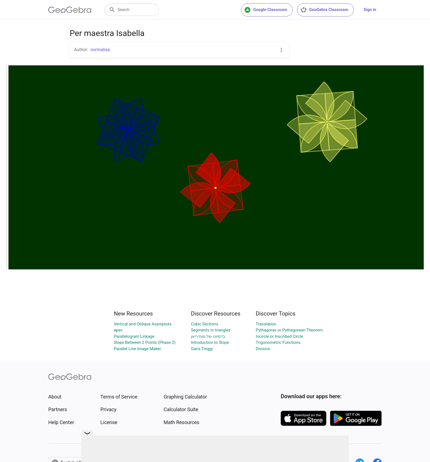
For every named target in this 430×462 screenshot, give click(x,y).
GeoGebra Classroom (324, 10)
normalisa (100, 49)
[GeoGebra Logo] (69, 10)
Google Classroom (265, 10)
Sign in (370, 9)
